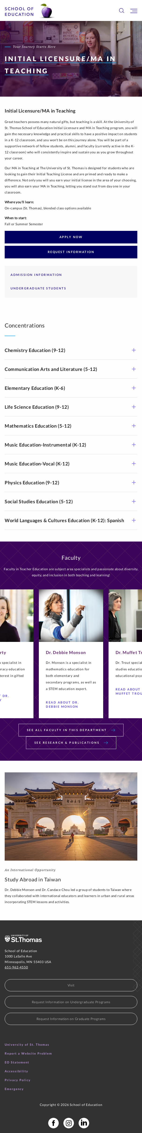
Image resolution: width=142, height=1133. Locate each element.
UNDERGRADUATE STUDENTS (38, 288)
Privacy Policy (18, 1080)
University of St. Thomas (27, 1044)
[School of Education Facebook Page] (53, 1123)
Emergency (14, 1089)
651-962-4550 (16, 967)
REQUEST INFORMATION (71, 252)
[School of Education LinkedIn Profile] (84, 1123)
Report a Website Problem (28, 1053)
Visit (71, 985)
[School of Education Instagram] (68, 1123)
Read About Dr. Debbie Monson (66, 704)
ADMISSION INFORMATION (36, 275)
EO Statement (17, 1062)
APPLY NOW (71, 237)
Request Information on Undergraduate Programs (71, 1002)
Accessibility (16, 1071)
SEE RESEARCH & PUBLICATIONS (71, 742)
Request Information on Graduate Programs (71, 1019)
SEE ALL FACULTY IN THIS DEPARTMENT (71, 730)
